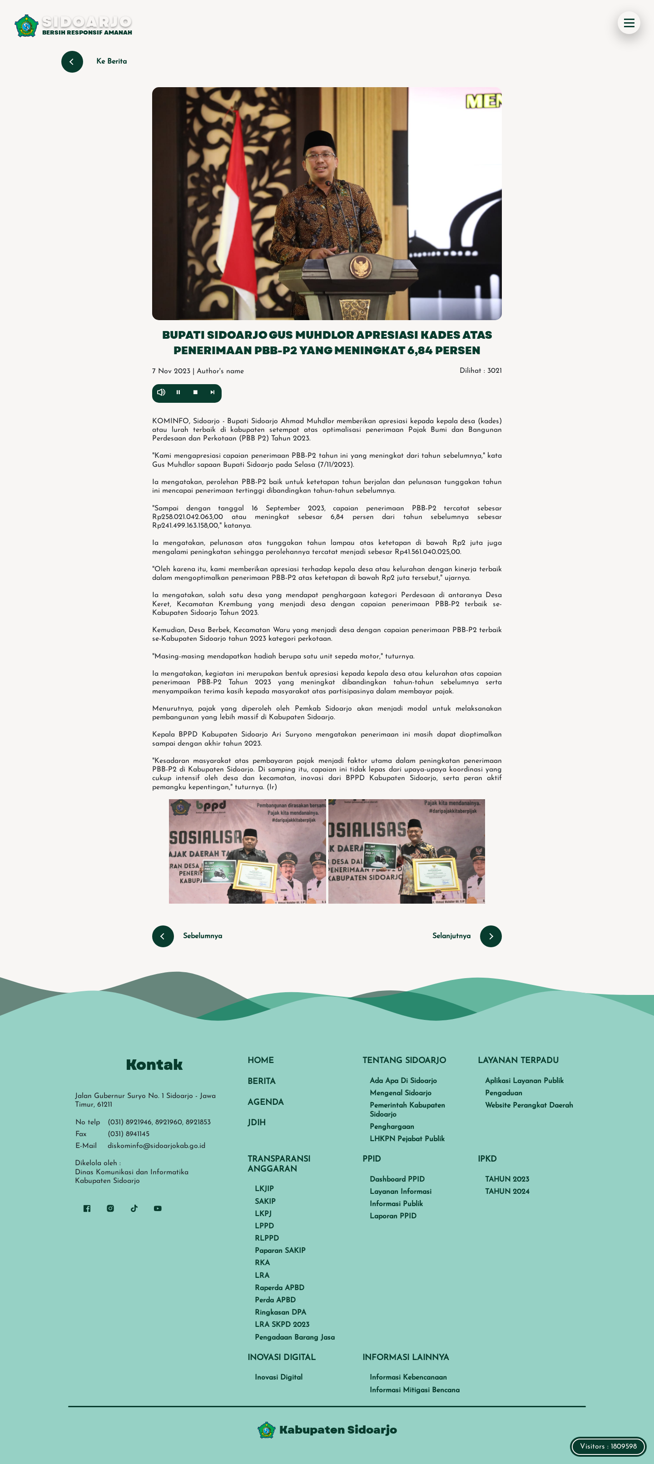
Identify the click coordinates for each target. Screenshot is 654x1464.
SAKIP (265, 1202)
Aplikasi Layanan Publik (524, 1081)
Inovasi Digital (278, 1377)
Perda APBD (275, 1300)
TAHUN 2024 (507, 1192)
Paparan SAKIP (280, 1251)
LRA (262, 1276)
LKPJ (263, 1214)
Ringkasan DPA (280, 1312)
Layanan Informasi (400, 1192)
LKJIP (264, 1189)
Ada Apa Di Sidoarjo (403, 1081)
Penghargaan (392, 1127)
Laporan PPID (393, 1216)
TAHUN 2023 (507, 1179)
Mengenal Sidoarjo (400, 1093)
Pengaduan (503, 1093)
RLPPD (267, 1238)
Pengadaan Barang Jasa (295, 1337)
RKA (262, 1263)
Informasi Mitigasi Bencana (415, 1390)
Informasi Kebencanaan (408, 1377)
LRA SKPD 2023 (282, 1325)
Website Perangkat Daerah (529, 1105)
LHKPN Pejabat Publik (407, 1139)
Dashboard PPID (397, 1179)
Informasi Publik (396, 1204)
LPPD (264, 1226)
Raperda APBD (279, 1288)
